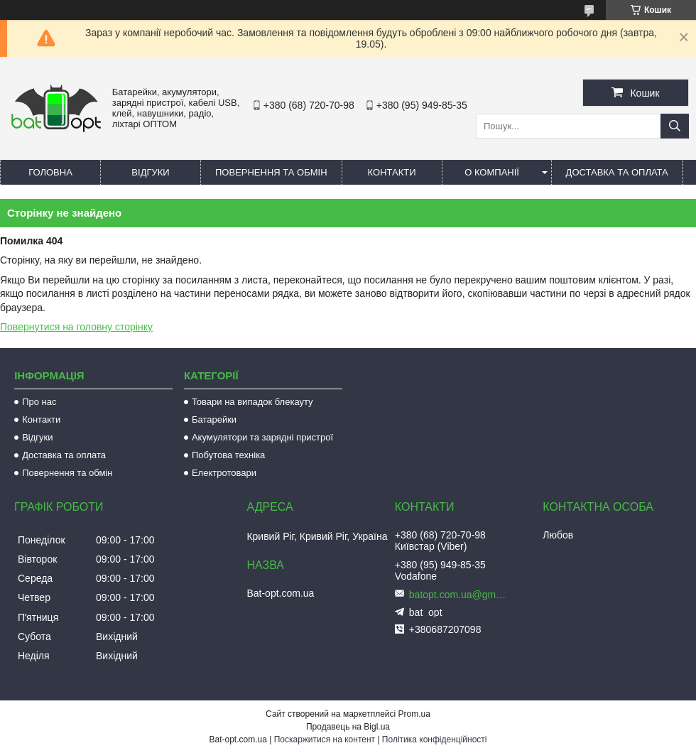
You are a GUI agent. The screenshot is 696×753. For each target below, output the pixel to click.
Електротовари (224, 472)
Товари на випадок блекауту (252, 401)
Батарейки (214, 419)
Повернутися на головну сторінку (76, 326)
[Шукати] (674, 126)
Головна (50, 172)
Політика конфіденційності (434, 739)
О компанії (491, 172)
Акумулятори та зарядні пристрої (262, 437)
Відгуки (150, 172)
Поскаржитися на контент (324, 739)
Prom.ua (414, 714)
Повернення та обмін (271, 172)
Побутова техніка (228, 455)
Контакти (392, 172)
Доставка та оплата (617, 172)
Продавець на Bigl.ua (348, 727)
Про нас (39, 401)
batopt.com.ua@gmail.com (459, 594)
